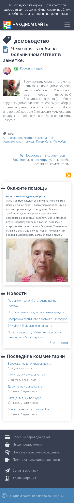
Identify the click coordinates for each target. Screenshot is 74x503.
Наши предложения (27, 444)
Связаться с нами (25, 470)
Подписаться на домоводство (68, 175)
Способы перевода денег (31, 437)
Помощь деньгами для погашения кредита (36, 312)
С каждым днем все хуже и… (26, 398)
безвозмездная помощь (19, 141)
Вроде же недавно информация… (29, 363)
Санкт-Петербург (56, 141)
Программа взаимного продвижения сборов (37, 319)
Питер (40, 141)
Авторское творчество (18, 138)
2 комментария (55, 155)
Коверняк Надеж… (32, 68)
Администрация (24, 478)
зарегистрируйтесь (45, 160)
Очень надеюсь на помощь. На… (29, 409)
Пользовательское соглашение (36, 452)
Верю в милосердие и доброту (25, 196)
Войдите (19, 160)
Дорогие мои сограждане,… (26, 386)
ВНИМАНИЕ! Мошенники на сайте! (30, 326)
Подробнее (33, 155)
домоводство (44, 138)
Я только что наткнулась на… (27, 375)
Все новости (59, 343)
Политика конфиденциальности (36, 460)
